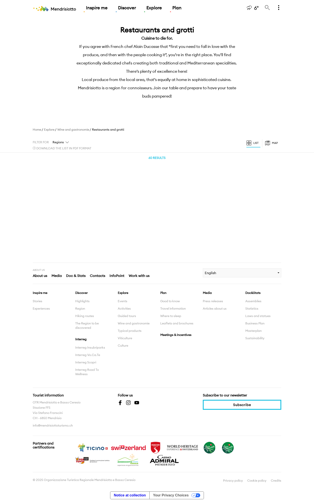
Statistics (251, 308)
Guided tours (127, 316)
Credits (276, 480)
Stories (37, 301)
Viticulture (125, 338)
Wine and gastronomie (73, 130)
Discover (127, 7)
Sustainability (255, 338)
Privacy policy (233, 480)
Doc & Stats (75, 276)
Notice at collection (130, 495)
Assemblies (253, 301)
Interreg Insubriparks (90, 347)
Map (275, 143)
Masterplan (253, 331)
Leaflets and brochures (176, 323)
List (256, 143)
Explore (154, 7)
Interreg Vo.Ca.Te (87, 355)
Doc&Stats (253, 293)
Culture (123, 345)
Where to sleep (170, 316)
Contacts (97, 276)
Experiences (41, 308)
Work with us (139, 276)
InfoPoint (116, 276)
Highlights (82, 301)
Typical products (130, 331)
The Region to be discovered (87, 325)
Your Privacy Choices (171, 495)
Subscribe (242, 405)
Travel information (173, 308)
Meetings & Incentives (175, 335)
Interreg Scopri (85, 362)
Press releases (213, 301)
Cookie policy (256, 480)
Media (56, 276)
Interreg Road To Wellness (87, 372)
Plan (176, 7)
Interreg (81, 339)
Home (37, 130)
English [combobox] (210, 273)
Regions (58, 142)
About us (40, 276)
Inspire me (97, 7)
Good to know (170, 301)
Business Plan (255, 323)
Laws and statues (258, 316)
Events (122, 301)
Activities (124, 308)
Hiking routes (84, 316)
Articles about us (215, 308)
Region (80, 308)
